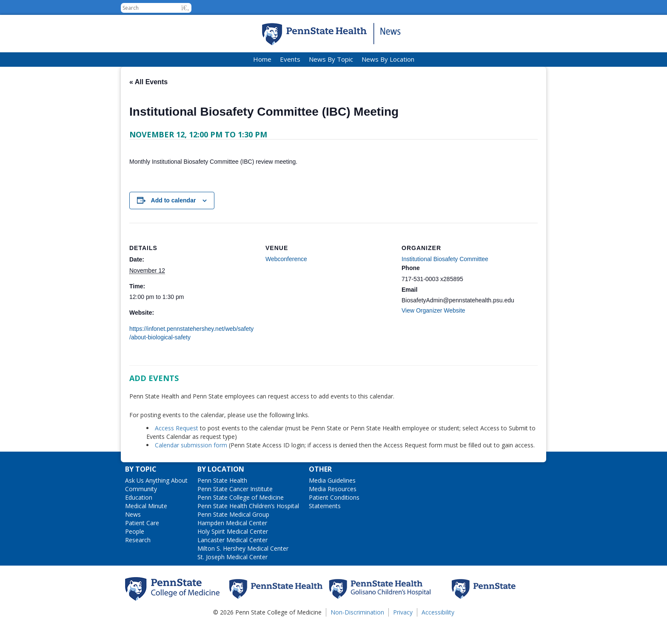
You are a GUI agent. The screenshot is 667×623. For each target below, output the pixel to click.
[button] (185, 7)
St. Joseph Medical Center (232, 557)
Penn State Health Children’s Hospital (248, 506)
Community (141, 489)
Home (262, 59)
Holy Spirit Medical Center (232, 531)
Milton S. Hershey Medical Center (242, 548)
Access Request (177, 428)
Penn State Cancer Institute (235, 489)
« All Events (148, 81)
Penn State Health (222, 480)
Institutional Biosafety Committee (445, 259)
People (134, 531)
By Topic (141, 469)
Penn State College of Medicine (240, 497)
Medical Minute (146, 506)
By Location (220, 469)
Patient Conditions (334, 497)
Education (138, 497)
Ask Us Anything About (156, 480)
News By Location (388, 59)
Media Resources (332, 489)
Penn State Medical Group (233, 514)
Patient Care (142, 523)
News (133, 514)
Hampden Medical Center (232, 523)
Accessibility (438, 612)
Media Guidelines (332, 480)
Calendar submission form (191, 445)
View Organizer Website (433, 310)
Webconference (286, 259)
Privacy (403, 612)
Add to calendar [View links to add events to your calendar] (173, 200)
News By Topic (331, 59)
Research (138, 540)
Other (320, 469)
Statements (325, 506)
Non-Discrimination (357, 612)
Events (290, 59)
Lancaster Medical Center (232, 540)
